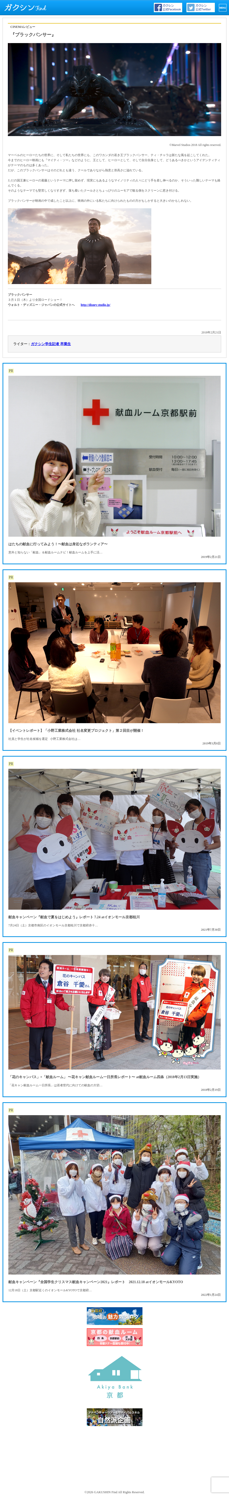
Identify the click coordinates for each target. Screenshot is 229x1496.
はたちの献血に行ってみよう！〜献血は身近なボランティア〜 (58, 544)
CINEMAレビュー (22, 27)
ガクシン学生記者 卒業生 (51, 344)
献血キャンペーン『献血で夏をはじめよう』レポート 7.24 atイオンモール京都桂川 (74, 917)
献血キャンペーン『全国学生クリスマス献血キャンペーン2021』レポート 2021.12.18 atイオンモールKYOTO (95, 1282)
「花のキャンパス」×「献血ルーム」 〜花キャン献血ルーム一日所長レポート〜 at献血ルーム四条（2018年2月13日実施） (104, 1077)
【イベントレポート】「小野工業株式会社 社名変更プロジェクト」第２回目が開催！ (76, 731)
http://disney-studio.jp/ (95, 305)
